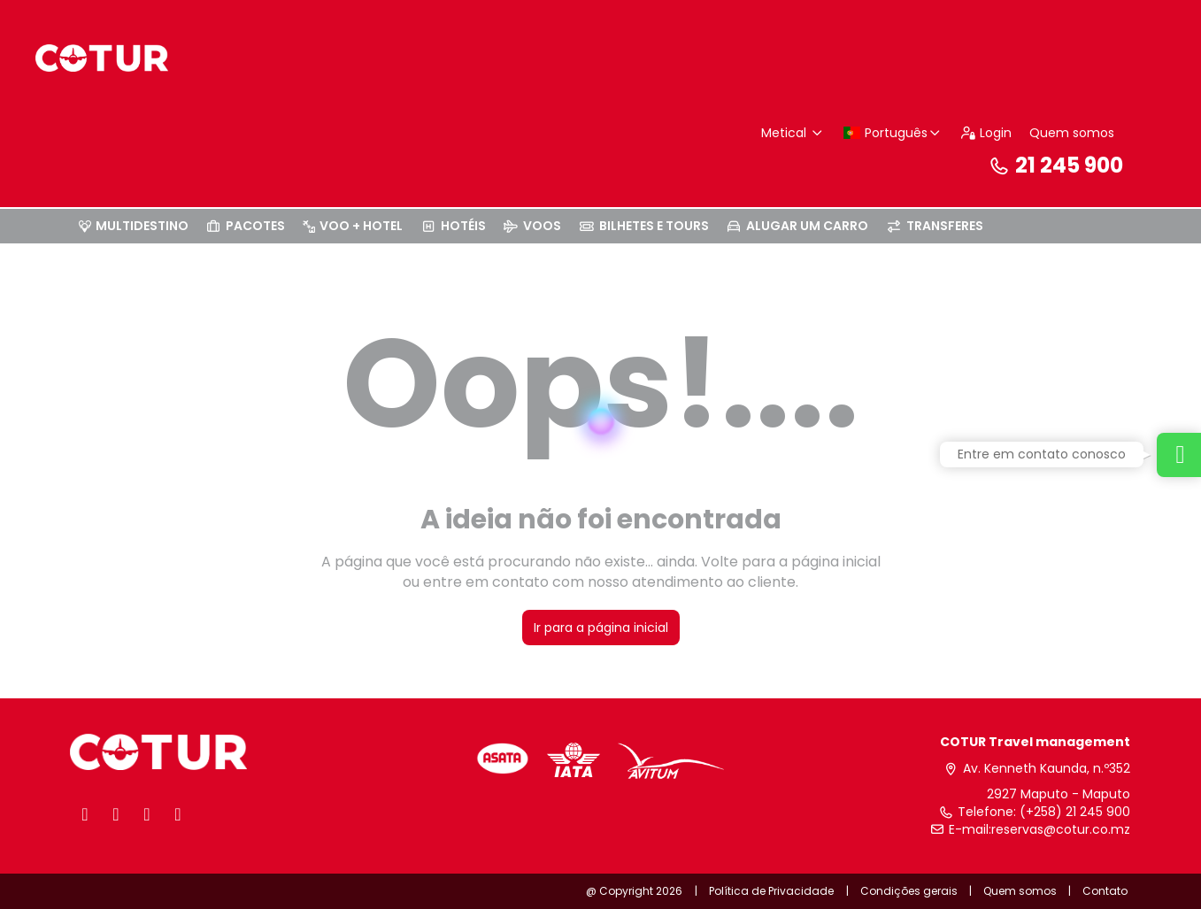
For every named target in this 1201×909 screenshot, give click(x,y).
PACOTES (246, 226)
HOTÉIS (453, 226)
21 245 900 (1056, 165)
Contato (1105, 890)
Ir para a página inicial (601, 627)
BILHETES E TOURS (644, 226)
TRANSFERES (934, 226)
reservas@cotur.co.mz (1060, 829)
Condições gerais (909, 890)
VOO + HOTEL (353, 226)
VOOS (533, 226)
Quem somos (1071, 133)
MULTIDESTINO (134, 226)
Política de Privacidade (771, 890)
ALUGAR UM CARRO (798, 226)
